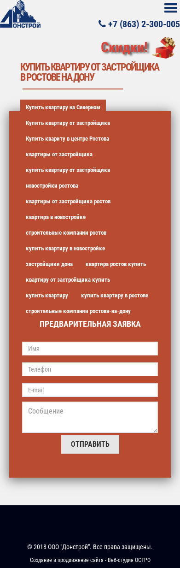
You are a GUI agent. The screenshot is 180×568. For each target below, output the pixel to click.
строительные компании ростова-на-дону (78, 311)
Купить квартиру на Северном (63, 107)
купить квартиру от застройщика (68, 169)
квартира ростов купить (116, 263)
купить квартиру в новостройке (65, 248)
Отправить (90, 444)
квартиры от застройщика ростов (68, 201)
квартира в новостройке (56, 216)
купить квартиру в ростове (114, 295)
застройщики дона (49, 263)
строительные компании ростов (66, 232)
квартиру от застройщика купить (68, 279)
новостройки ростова (52, 185)
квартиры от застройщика (59, 154)
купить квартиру (47, 295)
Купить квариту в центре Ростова (67, 138)
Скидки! (124, 47)
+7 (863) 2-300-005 (139, 23)
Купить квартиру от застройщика (68, 122)
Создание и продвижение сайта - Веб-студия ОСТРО (90, 560)
